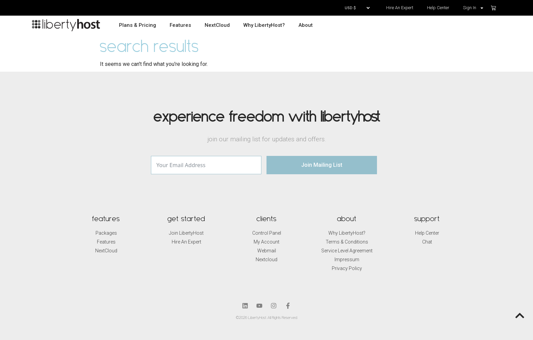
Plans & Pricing (137, 25)
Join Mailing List (321, 165)
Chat (427, 242)
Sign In (473, 8)
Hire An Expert (399, 7)
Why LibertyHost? (264, 25)
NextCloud (217, 25)
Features (180, 25)
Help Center (438, 7)
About (305, 25)
